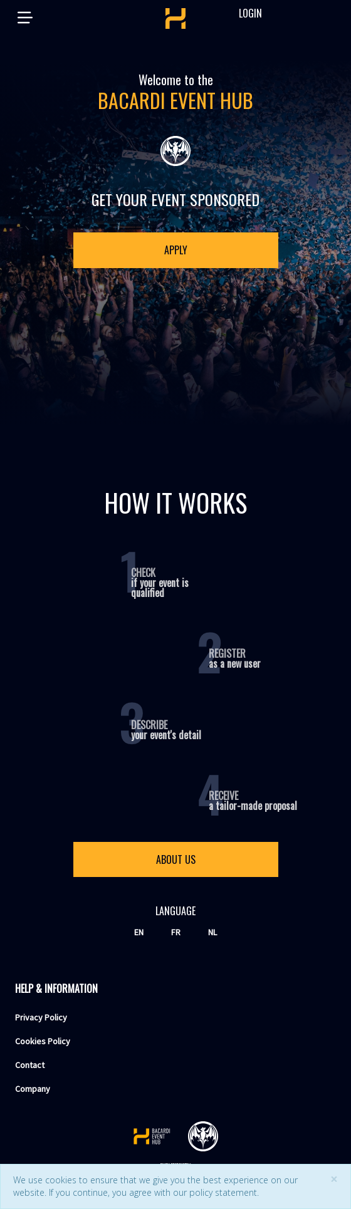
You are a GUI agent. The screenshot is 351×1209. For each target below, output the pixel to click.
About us (176, 859)
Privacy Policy (41, 1017)
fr (176, 932)
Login (244, 13)
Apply (175, 249)
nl (212, 932)
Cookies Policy (42, 1041)
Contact (30, 1065)
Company (32, 1088)
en (139, 932)
